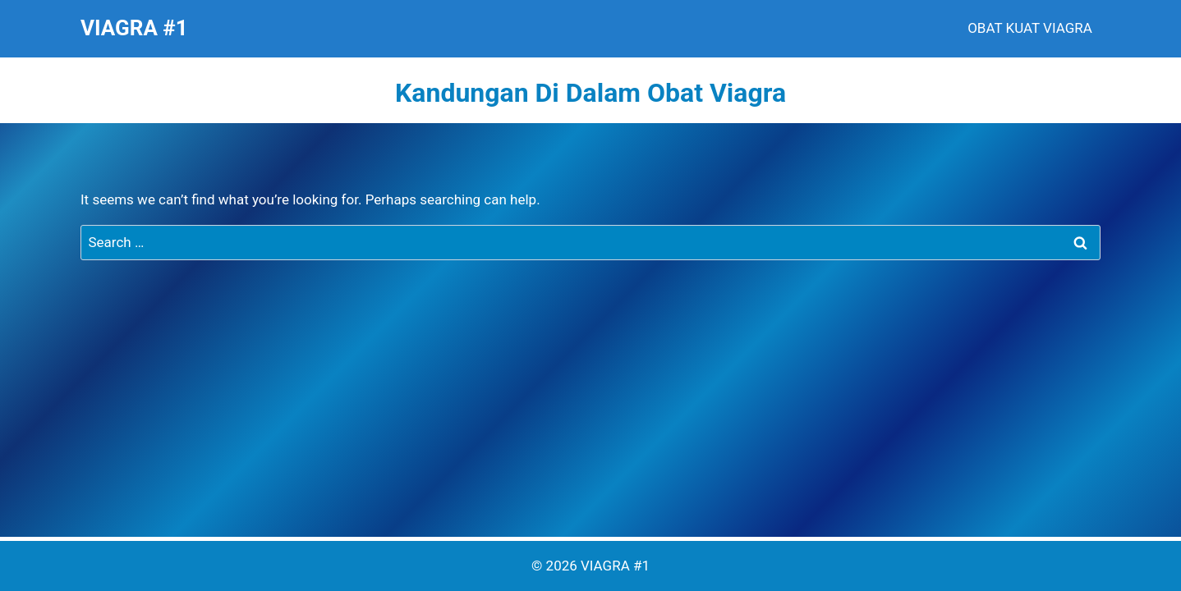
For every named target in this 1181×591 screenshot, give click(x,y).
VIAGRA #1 (615, 565)
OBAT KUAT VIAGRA (1029, 28)
